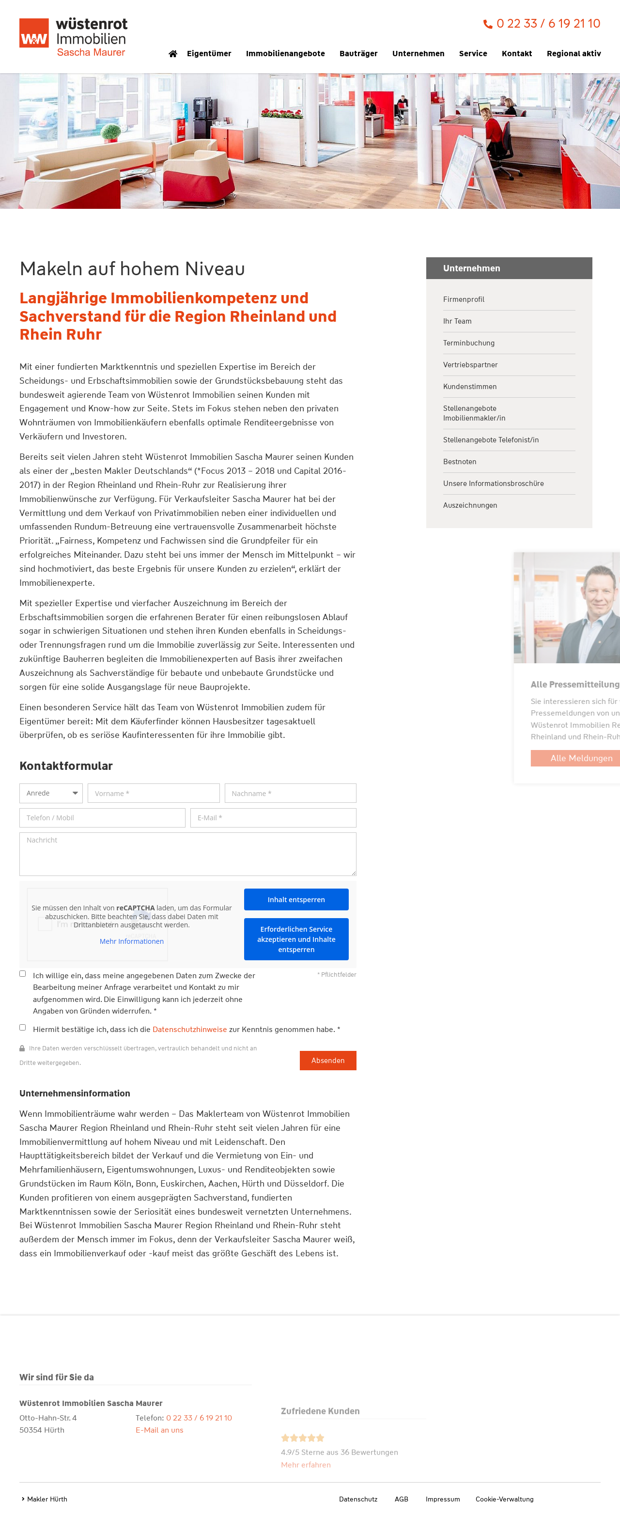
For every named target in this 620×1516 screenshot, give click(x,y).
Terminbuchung (469, 343)
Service (475, 53)
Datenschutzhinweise (190, 1029)
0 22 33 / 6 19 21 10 (199, 1479)
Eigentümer (211, 53)
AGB (401, 1499)
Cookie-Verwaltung (505, 1499)
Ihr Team (457, 321)
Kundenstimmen (470, 386)
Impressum (443, 1499)
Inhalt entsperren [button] (296, 899)
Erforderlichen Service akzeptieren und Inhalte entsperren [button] (296, 939)
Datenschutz (358, 1499)
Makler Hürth (47, 1499)
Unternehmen (421, 53)
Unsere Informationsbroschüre (493, 483)
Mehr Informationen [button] (132, 941)
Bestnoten (460, 462)
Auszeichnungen (470, 505)
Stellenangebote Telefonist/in (491, 440)
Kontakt (519, 53)
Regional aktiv (576, 53)
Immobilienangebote (288, 53)
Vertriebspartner (470, 365)
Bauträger (361, 53)
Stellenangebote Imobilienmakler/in (474, 413)
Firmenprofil (463, 299)
